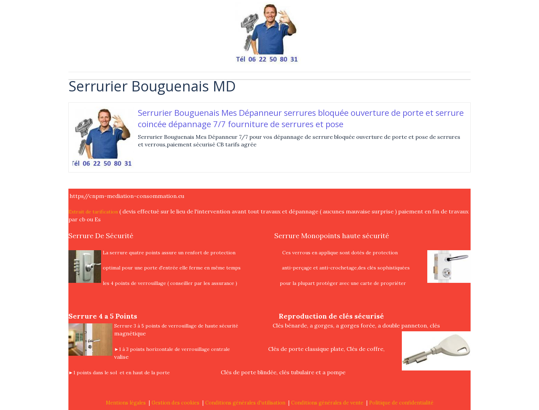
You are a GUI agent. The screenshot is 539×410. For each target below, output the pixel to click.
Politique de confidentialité (401, 403)
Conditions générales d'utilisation (245, 403)
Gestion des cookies (175, 403)
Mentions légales (126, 403)
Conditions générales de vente (327, 403)
